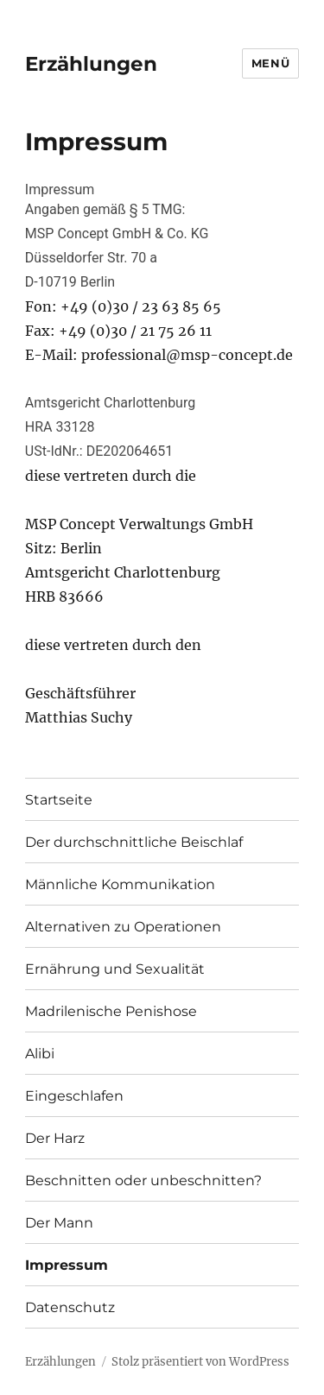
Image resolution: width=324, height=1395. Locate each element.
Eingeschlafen (74, 1096)
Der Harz (55, 1138)
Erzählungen (91, 64)
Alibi (39, 1053)
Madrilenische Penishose (111, 1011)
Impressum (66, 1265)
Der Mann (59, 1223)
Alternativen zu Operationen (123, 926)
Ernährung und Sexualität (115, 969)
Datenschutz (70, 1307)
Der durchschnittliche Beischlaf (134, 842)
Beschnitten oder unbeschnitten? (143, 1180)
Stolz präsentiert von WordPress (200, 1361)
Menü (270, 63)
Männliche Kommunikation (120, 884)
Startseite (58, 800)
